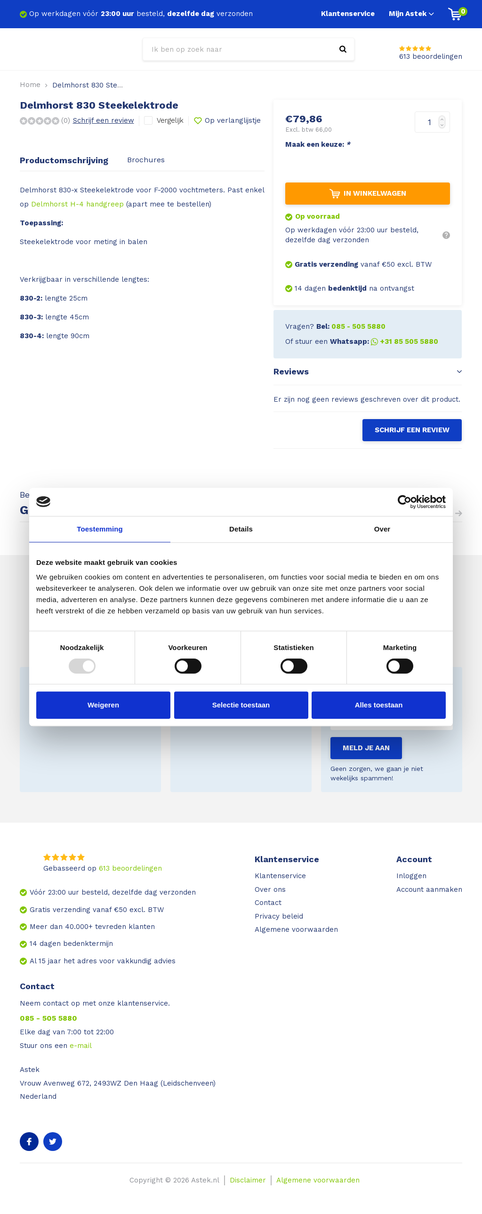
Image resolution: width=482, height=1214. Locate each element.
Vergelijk (170, 120)
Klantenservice (348, 13)
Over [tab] (382, 529)
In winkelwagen (367, 194)
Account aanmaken (429, 889)
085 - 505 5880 (48, 1018)
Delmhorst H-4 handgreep (77, 204)
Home (30, 84)
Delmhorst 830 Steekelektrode (106, 85)
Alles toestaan (379, 705)
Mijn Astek (411, 13)
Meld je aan (366, 748)
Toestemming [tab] (100, 529)
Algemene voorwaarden (296, 929)
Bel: (351, 326)
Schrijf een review (103, 120)
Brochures (146, 159)
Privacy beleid (279, 916)
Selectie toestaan (241, 705)
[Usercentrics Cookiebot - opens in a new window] (404, 502)
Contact (268, 902)
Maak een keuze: (317, 144)
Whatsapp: (384, 341)
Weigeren (103, 705)
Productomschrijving (64, 160)
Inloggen (411, 876)
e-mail (81, 1045)
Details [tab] (241, 529)
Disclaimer (248, 1180)
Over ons (270, 889)
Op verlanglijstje (227, 121)
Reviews (367, 371)
